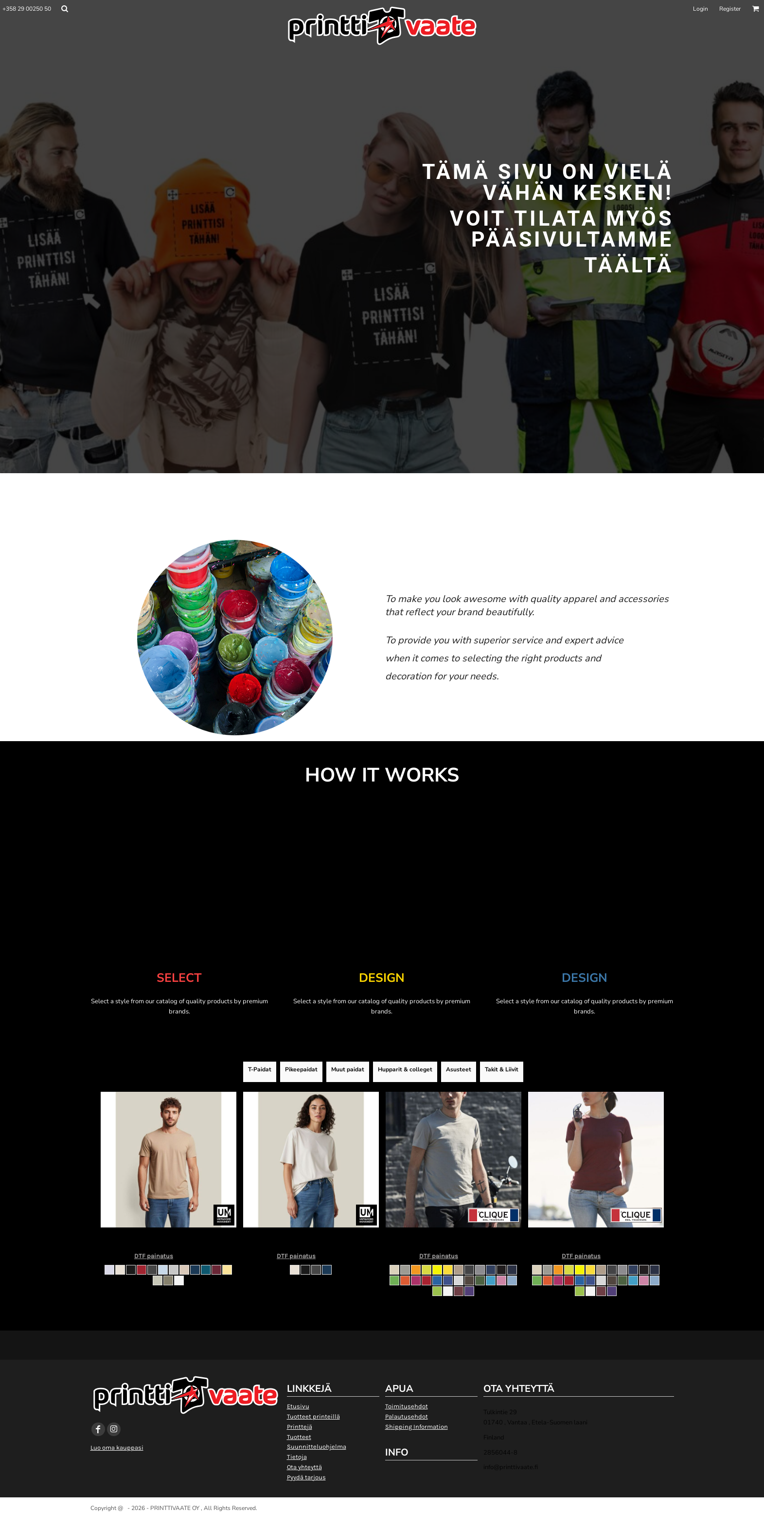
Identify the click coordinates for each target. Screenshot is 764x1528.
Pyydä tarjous (306, 1477)
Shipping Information (416, 1426)
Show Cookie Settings (382, 1520)
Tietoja (297, 1456)
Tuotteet (299, 1436)
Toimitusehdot (406, 1406)
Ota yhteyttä (304, 1467)
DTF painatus (153, 1256)
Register (730, 9)
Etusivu (298, 1406)
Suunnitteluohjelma (316, 1446)
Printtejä (299, 1426)
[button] (64, 8)
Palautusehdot (406, 1416)
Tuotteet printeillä (313, 1416)
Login (700, 9)
